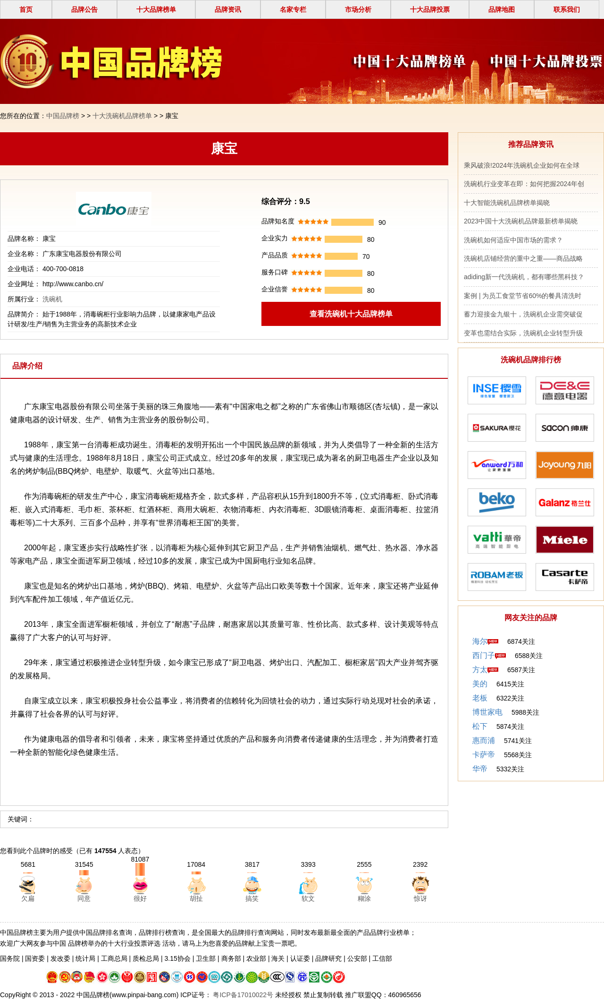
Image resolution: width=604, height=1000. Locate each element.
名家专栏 (293, 9)
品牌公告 (84, 9)
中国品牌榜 (62, 116)
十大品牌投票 (430, 9)
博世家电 (487, 712)
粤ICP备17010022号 (242, 995)
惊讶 (420, 898)
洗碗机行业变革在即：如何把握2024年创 (524, 184)
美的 (479, 684)
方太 (479, 670)
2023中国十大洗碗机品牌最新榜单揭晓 (521, 221)
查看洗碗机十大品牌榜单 (351, 314)
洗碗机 (52, 299)
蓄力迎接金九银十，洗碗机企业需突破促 (523, 314)
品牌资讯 (228, 9)
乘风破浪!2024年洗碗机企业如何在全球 (521, 165)
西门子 (483, 655)
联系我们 (567, 9)
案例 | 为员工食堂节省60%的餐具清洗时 (522, 295)
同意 (84, 898)
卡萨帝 (483, 755)
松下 (479, 726)
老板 (479, 698)
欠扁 (27, 898)
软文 (308, 898)
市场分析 (358, 9)
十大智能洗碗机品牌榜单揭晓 (507, 202)
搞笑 (252, 898)
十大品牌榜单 (156, 9)
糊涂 (364, 898)
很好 (140, 898)
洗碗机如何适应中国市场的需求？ (513, 240)
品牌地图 (501, 9)
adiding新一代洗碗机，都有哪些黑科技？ (524, 277)
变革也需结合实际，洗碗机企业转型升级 (523, 333)
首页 (26, 9)
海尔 (479, 641)
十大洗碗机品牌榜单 (122, 116)
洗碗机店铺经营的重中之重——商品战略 (523, 258)
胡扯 (196, 898)
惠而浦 (483, 740)
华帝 (479, 769)
